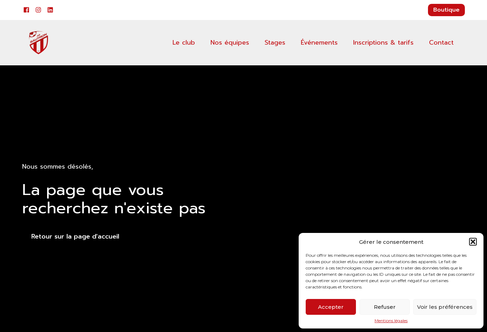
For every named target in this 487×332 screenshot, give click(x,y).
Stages (275, 42)
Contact (441, 42)
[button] (472, 241)
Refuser (385, 307)
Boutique (446, 10)
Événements (319, 42)
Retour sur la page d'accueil (75, 236)
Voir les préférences (445, 307)
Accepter (331, 307)
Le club (184, 42)
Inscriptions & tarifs (383, 42)
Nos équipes (229, 42)
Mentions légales (391, 320)
